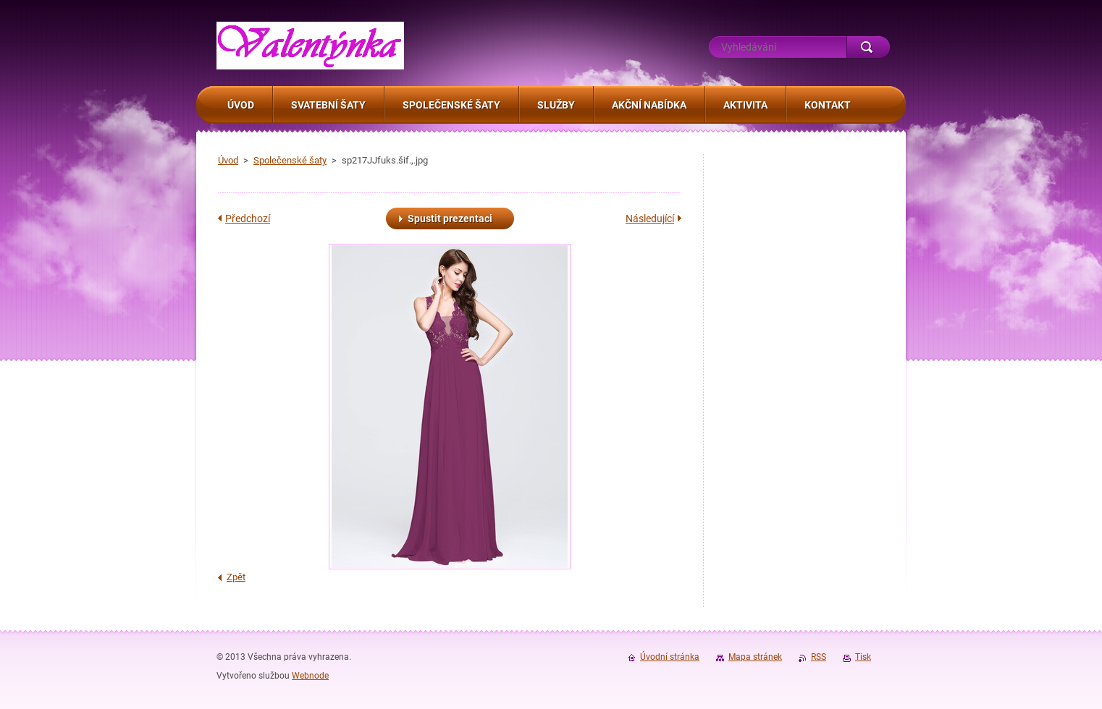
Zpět (236, 577)
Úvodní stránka (669, 657)
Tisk (863, 657)
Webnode (310, 676)
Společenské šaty (290, 160)
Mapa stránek (755, 657)
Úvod (228, 160)
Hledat (868, 47)
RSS (818, 657)
